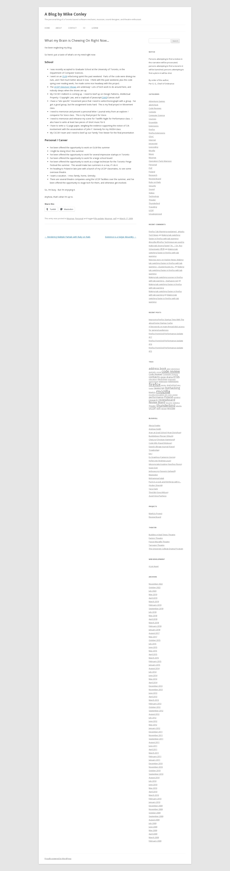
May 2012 (153, 724)
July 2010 (152, 781)
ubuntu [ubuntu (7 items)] (179, 406)
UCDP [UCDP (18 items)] (152, 408)
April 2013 (153, 696)
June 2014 (153, 675)
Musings (70, 218)
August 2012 (154, 714)
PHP (150, 168)
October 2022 (154, 587)
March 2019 (154, 601)
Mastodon (153, 474)
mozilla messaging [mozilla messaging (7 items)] (156, 395)
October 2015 (154, 640)
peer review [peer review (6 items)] (172, 395)
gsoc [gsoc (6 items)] (179, 385)
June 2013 (153, 693)
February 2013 (155, 703)
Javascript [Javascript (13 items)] (159, 388)
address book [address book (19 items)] (157, 368)
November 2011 (156, 735)
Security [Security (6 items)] (169, 403)
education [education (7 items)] (153, 379)
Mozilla (152, 150)
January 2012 (154, 728)
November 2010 (156, 767)
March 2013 (154, 700)
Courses (152, 119)
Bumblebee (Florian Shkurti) (161, 436)
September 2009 (156, 816)
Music (151, 154)
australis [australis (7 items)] (152, 372)
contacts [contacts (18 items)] (154, 377)
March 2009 (154, 837)
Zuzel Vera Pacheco (157, 496)
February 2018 (155, 626)
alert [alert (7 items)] (169, 369)
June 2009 (153, 827)
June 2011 (153, 746)
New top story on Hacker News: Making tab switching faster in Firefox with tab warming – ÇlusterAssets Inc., (166, 263)
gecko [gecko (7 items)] (163, 385)
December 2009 (156, 805)
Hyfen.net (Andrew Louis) (160, 460)
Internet (152, 140)
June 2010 (153, 784)
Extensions (154, 126)
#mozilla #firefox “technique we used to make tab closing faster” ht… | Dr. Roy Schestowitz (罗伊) (166, 245)
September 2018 (156, 608)
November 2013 (156, 689)
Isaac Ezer (153, 467)
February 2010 (155, 798)
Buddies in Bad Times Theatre (162, 534)
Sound (152, 189)
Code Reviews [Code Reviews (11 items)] (155, 374)
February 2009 (155, 841)
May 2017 (153, 636)
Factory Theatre (156, 538)
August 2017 (154, 633)
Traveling (153, 207)
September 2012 (156, 710)
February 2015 (155, 661)
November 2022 (156, 584)
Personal (79, 218)
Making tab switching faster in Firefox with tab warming (164, 252)
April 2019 (153, 598)
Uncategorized (155, 214)
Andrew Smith (155, 429)
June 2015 (153, 647)
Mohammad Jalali (156, 478)
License (95, 28)
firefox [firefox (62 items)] (155, 384)
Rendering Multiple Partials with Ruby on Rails (67, 236)
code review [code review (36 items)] (171, 371)
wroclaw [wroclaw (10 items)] (171, 408)
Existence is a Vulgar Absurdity (120, 236)
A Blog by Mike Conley (65, 14)
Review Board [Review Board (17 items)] (157, 402)
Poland (152, 171)
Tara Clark (153, 489)
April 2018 (153, 619)
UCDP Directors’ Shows (65, 87)
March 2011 (154, 753)
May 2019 (153, 594)
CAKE (104, 97)
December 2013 (156, 686)
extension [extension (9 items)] (163, 381)
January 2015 (154, 665)
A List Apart (154, 566)
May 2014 (153, 679)
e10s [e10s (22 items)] (176, 377)
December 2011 (156, 731)
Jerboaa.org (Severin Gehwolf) (162, 471)
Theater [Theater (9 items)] (152, 405)
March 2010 (154, 795)
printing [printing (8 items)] (177, 397)
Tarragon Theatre (156, 545)
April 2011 (153, 749)
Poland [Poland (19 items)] (168, 397)
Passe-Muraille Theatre (159, 541)
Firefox (152, 129)
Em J (150, 453)
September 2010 (156, 774)
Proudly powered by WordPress (58, 858)
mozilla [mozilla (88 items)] (163, 391)
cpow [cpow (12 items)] (163, 376)
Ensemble (153, 122)
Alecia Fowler (154, 425)
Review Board (155, 178)
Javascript (153, 143)
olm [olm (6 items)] (166, 395)
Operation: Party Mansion (160, 161)
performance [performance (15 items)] (156, 397)
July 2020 (152, 591)
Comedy (152, 111)
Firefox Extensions (157, 133)
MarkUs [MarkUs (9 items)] (152, 392)
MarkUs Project (155, 513)
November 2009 (156, 809)
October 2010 (154, 770)
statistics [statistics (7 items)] (176, 403)
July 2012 (152, 717)
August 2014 (154, 668)
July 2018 (152, 612)
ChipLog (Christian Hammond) (162, 439)
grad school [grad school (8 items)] (172, 385)
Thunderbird (154, 203)
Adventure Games (157, 101)
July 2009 (152, 823)
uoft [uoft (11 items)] (159, 408)
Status (151, 192)
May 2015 (153, 650)
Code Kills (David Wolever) (160, 443)
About (59, 28)
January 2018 (154, 629)
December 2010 (156, 763)
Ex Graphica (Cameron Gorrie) (162, 457)
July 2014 (152, 672)
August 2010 (154, 777)
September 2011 (156, 738)
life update (99, 218)
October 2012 (154, 707)
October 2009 (154, 812)
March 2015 (154, 658)
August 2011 (154, 742)
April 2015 (153, 654)
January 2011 (154, 760)
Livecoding (153, 147)
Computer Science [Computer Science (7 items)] (170, 374)
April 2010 (153, 791)
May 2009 (153, 830)
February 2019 (155, 605)
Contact (72, 28)
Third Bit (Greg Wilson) (158, 492)
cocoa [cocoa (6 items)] (158, 372)
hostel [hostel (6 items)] (151, 388)
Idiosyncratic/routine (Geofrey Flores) (165, 464)
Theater (152, 199)
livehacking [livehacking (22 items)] (172, 388)
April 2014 (153, 682)
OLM (64, 76)
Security (152, 185)
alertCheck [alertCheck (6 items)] (175, 369)
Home (47, 28)
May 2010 (153, 788)
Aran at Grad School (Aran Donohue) (165, 432)
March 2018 (154, 622)
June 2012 (153, 721)
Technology (154, 196)
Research (153, 175)
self (114, 218)
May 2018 (153, 615)
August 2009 (154, 819)
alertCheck (153, 104)
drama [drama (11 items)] (169, 376)
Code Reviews (155, 108)
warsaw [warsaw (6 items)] (164, 409)
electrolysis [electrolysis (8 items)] (162, 379)
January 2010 (154, 802)
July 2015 (152, 643)
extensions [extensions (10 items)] (173, 381)
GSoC (151, 136)
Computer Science (157, 115)
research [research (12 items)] (153, 399)
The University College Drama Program (166, 548)
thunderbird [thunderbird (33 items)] (165, 405)
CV (84, 28)
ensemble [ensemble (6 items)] (172, 379)
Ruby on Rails (155, 182)
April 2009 (153, 834)
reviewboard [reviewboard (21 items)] (166, 400)
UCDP (151, 210)
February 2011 (155, 756)
